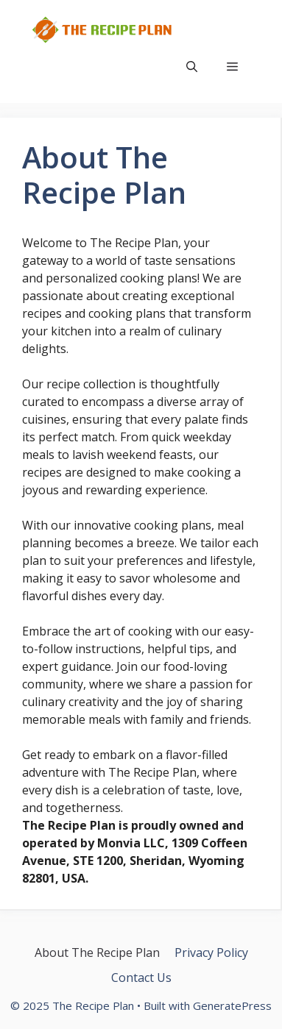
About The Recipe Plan (97, 952)
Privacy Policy (211, 952)
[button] (192, 66)
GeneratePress (232, 1005)
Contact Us (141, 977)
